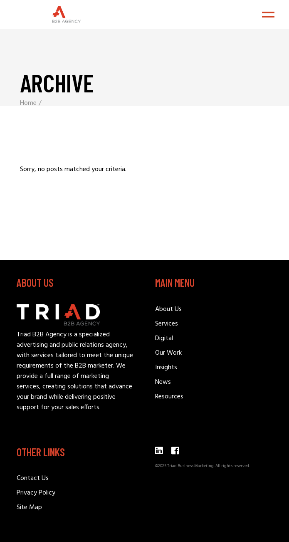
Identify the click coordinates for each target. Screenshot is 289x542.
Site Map (29, 507)
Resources (169, 396)
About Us (168, 309)
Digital (164, 338)
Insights (166, 367)
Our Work (168, 353)
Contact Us (33, 478)
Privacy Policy (36, 492)
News (163, 382)
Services (166, 323)
